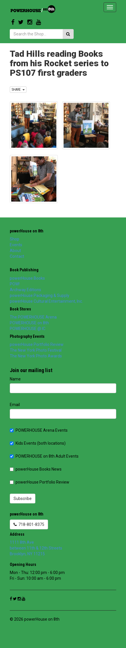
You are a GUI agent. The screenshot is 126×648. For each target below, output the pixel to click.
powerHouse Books (27, 278)
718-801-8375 (29, 524)
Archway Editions (25, 289)
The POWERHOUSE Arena (33, 317)
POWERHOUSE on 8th (29, 323)
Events (16, 244)
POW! (15, 284)
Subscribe (23, 498)
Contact (17, 256)
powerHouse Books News (36, 469)
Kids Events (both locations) (38, 443)
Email (15, 404)
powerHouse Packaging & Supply (39, 295)
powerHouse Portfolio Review (37, 344)
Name (15, 379)
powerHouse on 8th (26, 231)
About (15, 250)
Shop (14, 239)
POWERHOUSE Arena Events (39, 430)
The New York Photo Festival (36, 350)
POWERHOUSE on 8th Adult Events (44, 456)
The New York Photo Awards (36, 356)
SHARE (18, 90)
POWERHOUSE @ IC (27, 328)
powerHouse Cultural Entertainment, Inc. (46, 301)
